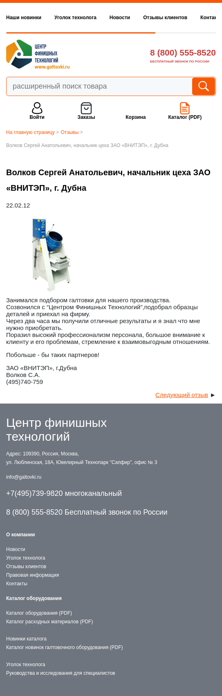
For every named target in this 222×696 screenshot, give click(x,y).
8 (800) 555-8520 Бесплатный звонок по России (87, 512)
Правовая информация (32, 575)
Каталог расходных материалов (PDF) (49, 622)
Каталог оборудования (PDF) (39, 613)
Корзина (136, 117)
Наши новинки (23, 17)
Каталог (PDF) (185, 117)
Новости (120, 17)
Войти (37, 117)
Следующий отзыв (181, 394)
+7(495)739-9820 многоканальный (64, 493)
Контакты (16, 584)
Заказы (86, 117)
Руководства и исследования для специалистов (60, 673)
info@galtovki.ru (23, 477)
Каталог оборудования (34, 598)
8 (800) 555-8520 (183, 52)
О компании (20, 535)
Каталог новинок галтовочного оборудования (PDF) (64, 647)
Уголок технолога (75, 17)
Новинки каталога (26, 639)
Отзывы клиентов (165, 17)
